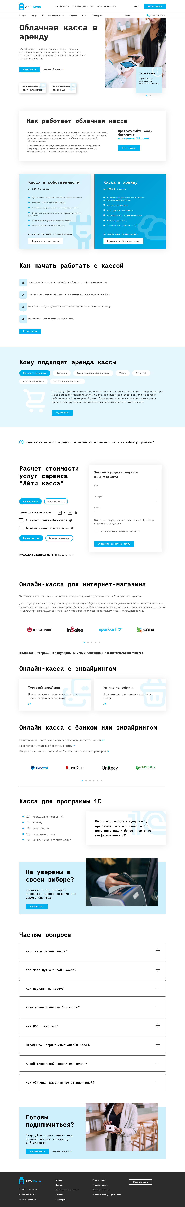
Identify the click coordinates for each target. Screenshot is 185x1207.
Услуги (22, 15)
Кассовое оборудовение (67, 1189)
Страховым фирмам (33, 381)
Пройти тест (37, 906)
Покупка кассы (56, 501)
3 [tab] (92, 643)
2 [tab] (151, 96)
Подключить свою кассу (45, 240)
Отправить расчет (114, 543)
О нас (85, 15)
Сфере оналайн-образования (93, 373)
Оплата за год (31, 538)
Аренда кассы (62, 6)
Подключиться (37, 1151)
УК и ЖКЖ (141, 373)
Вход (136, 6)
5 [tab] (100, 643)
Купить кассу (98, 1179)
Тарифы (34, 15)
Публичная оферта (100, 1189)
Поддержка (98, 15)
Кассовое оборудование (53, 15)
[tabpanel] (149, 78)
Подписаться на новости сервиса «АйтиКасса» (120, 531)
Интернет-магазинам (106, 6)
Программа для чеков (82, 6)
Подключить (29, 69)
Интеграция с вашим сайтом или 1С (46, 520)
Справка (73, 15)
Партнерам (61, 1199)
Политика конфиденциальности (106, 1194)
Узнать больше (52, 69)
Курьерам (62, 373)
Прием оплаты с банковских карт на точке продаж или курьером (61, 740)
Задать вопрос (61, 1151)
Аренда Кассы (30, 501)
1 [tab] (147, 96)
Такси (122, 373)
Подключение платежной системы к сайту (47, 746)
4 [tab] (96, 643)
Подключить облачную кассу (123, 240)
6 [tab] (102, 781)
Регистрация (155, 6)
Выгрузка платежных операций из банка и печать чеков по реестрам (64, 751)
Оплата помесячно (59, 538)
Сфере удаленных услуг (67, 381)
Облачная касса (99, 1184)
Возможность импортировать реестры (47, 528)
